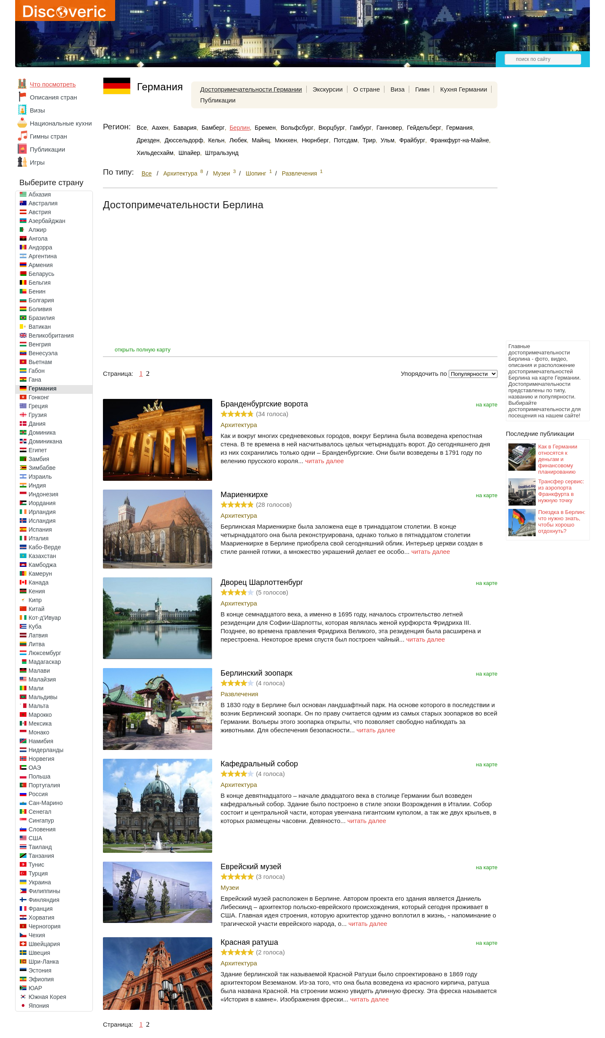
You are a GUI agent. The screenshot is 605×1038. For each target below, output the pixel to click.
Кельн (216, 140)
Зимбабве (42, 467)
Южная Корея (47, 996)
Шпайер (189, 152)
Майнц (261, 140)
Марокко (40, 714)
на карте (486, 404)
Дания (37, 423)
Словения (42, 829)
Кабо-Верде (45, 547)
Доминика (42, 432)
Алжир (37, 229)
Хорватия (41, 917)
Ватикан (40, 326)
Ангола (38, 238)
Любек (238, 140)
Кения (37, 591)
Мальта (39, 705)
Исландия (42, 520)
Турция (38, 873)
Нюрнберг (315, 140)
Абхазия (40, 194)
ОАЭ (35, 767)
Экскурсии (328, 89)
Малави (39, 670)
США (35, 838)
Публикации (47, 149)
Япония (39, 1005)
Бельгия (39, 282)
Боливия (40, 309)
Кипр (35, 600)
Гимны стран (48, 136)
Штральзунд (221, 152)
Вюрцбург (331, 127)
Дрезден (148, 140)
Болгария (41, 300)
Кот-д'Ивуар (45, 617)
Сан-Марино (46, 802)
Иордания (42, 503)
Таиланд (40, 847)
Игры (37, 162)
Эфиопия (41, 979)
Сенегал (40, 811)
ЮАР (35, 988)
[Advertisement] (539, 212)
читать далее (324, 460)
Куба (35, 626)
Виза (397, 89)
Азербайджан (47, 221)
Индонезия (43, 494)
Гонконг (39, 397)
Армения (41, 265)
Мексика (40, 723)
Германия (43, 388)
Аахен (160, 127)
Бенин (37, 291)
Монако (39, 732)
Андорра (40, 247)
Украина (40, 882)
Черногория (44, 926)
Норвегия (41, 758)
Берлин (239, 127)
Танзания (41, 855)
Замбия (39, 459)
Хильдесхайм (155, 152)
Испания (40, 529)
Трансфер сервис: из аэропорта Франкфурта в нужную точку (561, 490)
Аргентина (43, 256)
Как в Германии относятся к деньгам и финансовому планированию (557, 459)
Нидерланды (46, 750)
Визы (37, 110)
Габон (37, 370)
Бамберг (213, 127)
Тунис (36, 864)
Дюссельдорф (184, 140)
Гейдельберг (424, 127)
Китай (37, 609)
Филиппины (44, 891)
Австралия (43, 203)
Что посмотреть (53, 84)
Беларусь (41, 273)
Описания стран (53, 97)
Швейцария (44, 944)
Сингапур (41, 820)
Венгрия (40, 344)
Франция (41, 908)
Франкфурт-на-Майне (459, 140)
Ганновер (389, 127)
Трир (369, 140)
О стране (366, 89)
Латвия (38, 635)
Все (142, 127)
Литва (37, 644)
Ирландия (42, 512)
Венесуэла (43, 353)
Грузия (38, 415)
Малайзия (42, 679)
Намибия (41, 741)
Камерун (40, 573)
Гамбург (361, 127)
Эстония (40, 970)
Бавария (185, 127)
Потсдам (346, 140)
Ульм (388, 140)
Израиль (40, 476)
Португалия (44, 785)
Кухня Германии (463, 89)
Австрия (40, 212)
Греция (38, 406)
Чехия (37, 935)
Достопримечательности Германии (251, 89)
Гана (35, 379)
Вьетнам (40, 362)
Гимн (422, 89)
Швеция (39, 952)
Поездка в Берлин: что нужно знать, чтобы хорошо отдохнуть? (561, 521)
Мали (36, 688)
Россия (38, 794)
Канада (38, 582)
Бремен (265, 127)
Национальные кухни (61, 123)
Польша (39, 776)
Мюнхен (286, 140)
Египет (38, 450)
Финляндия (44, 899)
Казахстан (42, 556)
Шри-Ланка (44, 961)
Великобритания (51, 335)
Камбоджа (42, 564)
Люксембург (45, 653)
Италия (39, 538)
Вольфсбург (297, 127)
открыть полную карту (143, 349)
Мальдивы (43, 697)
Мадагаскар (45, 661)
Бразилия (42, 318)
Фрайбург (412, 140)
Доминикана (45, 441)
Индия (37, 485)
